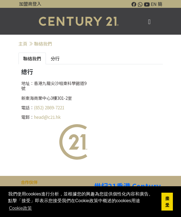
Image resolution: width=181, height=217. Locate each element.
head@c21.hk (47, 117)
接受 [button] (167, 201)
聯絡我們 (43, 43)
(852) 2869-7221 (49, 107)
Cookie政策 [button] (20, 208)
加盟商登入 (30, 3)
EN (154, 4)
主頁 (22, 43)
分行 (55, 58)
